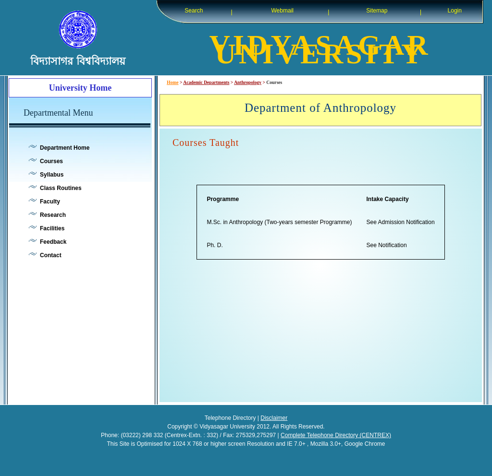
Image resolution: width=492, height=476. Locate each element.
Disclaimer (273, 418)
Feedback (53, 241)
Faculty (50, 201)
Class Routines (61, 188)
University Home (80, 88)
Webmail (282, 10)
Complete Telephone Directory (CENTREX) (336, 435)
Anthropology (247, 82)
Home (173, 82)
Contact (51, 255)
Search (193, 10)
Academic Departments (206, 82)
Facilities (52, 228)
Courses (51, 161)
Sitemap (376, 10)
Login (455, 10)
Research (53, 215)
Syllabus (51, 174)
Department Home (64, 147)
